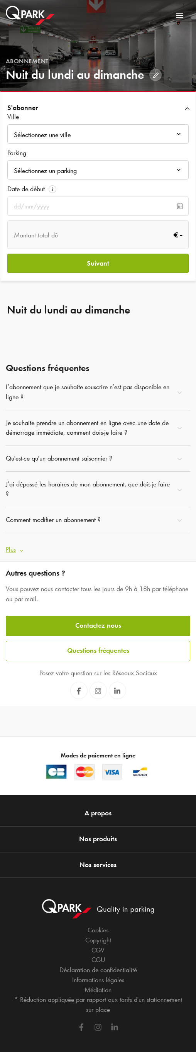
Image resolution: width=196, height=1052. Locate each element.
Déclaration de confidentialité (98, 970)
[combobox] (98, 136)
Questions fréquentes (98, 650)
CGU (98, 959)
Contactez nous (98, 625)
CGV (98, 950)
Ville (13, 116)
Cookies (98, 930)
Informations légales (98, 980)
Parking (16, 153)
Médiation (98, 990)
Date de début (26, 189)
